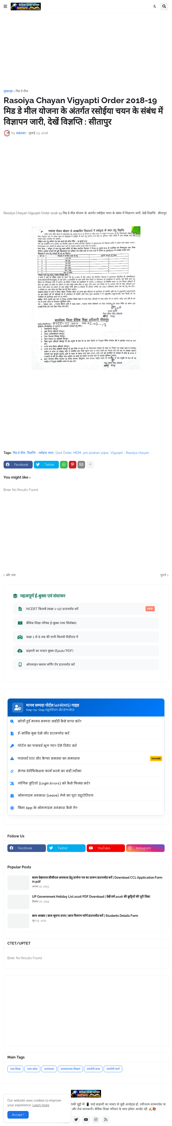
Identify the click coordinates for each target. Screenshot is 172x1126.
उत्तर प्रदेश (32, 1069)
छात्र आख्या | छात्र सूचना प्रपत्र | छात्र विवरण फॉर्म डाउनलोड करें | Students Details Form (85, 915)
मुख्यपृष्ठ (8, 91)
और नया (11, 575)
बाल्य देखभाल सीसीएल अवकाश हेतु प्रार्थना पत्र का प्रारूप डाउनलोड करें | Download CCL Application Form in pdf (97, 879)
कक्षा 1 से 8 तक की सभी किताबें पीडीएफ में (47, 637)
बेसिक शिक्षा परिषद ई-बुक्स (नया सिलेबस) (46, 623)
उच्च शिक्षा (15, 1069)
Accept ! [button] (18, 1115)
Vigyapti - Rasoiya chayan (129, 453)
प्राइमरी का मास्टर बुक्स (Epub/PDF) (45, 651)
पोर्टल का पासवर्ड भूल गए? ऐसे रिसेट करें (43, 745)
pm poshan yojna (95, 453)
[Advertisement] (86, 51)
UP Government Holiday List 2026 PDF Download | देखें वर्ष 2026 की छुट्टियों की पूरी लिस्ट (91, 896)
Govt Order (63, 453)
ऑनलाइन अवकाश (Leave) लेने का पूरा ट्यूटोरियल (51, 795)
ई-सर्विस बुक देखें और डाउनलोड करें (39, 733)
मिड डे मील (22, 91)
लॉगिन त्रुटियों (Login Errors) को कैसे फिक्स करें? (50, 783)
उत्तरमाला (49, 1069)
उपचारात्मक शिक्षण (70, 1069)
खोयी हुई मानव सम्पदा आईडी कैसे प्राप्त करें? (46, 721)
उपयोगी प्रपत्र (93, 1069)
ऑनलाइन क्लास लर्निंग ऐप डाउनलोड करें (46, 664)
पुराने (163, 575)
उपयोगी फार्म (113, 1069)
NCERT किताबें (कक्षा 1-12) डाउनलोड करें (86, 609)
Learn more (40, 1105)
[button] (5, 6)
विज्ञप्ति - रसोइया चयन (40, 453)
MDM (77, 453)
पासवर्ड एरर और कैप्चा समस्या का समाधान (86, 758)
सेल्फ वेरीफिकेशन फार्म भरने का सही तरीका (46, 771)
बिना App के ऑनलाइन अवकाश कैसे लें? (43, 808)
